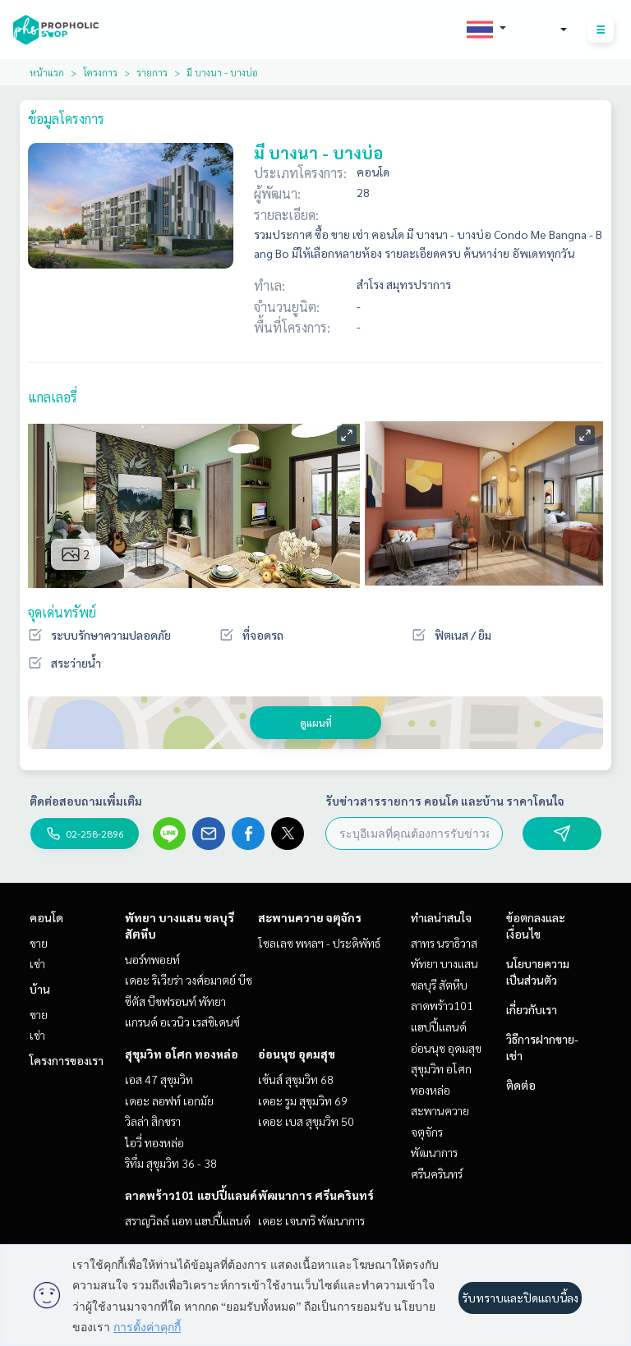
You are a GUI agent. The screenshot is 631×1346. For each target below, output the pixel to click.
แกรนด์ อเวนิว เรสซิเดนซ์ (182, 1021)
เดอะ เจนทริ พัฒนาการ (311, 1220)
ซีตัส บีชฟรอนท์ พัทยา (175, 1001)
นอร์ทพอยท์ (152, 959)
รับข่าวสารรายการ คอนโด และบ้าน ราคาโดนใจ (444, 800)
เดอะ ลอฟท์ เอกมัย (169, 1100)
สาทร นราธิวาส (444, 942)
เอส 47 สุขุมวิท (159, 1079)
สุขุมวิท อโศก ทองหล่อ (181, 1053)
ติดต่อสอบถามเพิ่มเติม (86, 800)
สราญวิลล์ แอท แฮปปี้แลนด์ (188, 1220)
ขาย (39, 942)
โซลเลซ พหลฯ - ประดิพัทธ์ (319, 942)
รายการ (152, 72)
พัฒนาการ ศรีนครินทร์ (316, 1195)
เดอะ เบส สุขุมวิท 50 (306, 1121)
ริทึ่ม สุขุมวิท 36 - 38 (171, 1162)
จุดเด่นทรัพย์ (62, 612)
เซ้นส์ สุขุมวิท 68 (296, 1079)
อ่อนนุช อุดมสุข (296, 1053)
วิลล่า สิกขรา (153, 1121)
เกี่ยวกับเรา (531, 1009)
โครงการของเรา (67, 1060)
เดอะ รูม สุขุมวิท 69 (303, 1100)
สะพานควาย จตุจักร (310, 917)
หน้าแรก (47, 72)
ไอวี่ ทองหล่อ (154, 1142)
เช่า (37, 963)
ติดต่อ (521, 1084)
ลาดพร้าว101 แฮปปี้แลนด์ (191, 1195)
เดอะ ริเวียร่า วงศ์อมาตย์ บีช (188, 979)
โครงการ (100, 72)
